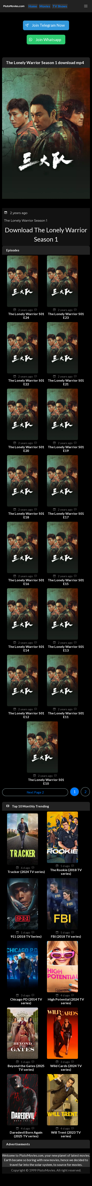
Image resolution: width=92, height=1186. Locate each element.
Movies (44, 6)
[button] (86, 6)
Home (33, 6)
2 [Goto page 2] (85, 791)
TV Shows (60, 6)
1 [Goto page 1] (74, 791)
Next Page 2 (35, 792)
